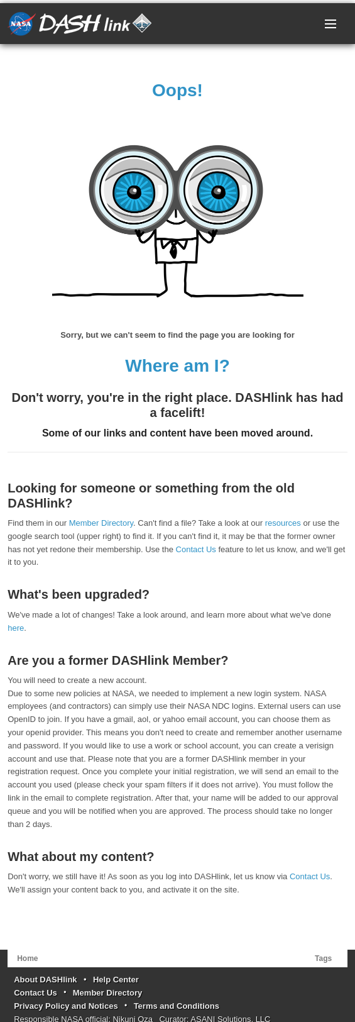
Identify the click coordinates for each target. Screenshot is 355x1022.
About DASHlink (45, 979)
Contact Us (196, 549)
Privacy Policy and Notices (65, 1006)
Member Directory (101, 523)
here (16, 628)
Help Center (116, 979)
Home (27, 958)
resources (283, 523)
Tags (323, 958)
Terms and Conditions (176, 1006)
